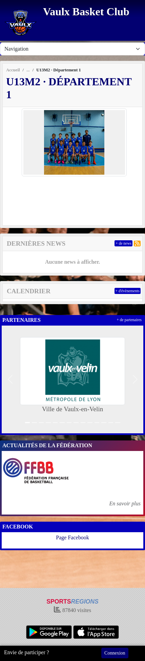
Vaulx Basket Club (86, 11)
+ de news (123, 243)
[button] (10, 379)
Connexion (114, 653)
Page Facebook (72, 537)
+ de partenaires (129, 320)
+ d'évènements (128, 291)
